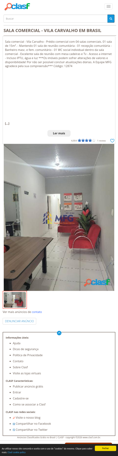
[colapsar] (108, 6)
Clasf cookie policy (17, 452)
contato (37, 312)
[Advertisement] (59, 95)
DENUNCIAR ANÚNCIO (19, 321)
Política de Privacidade (28, 355)
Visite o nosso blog (26, 418)
